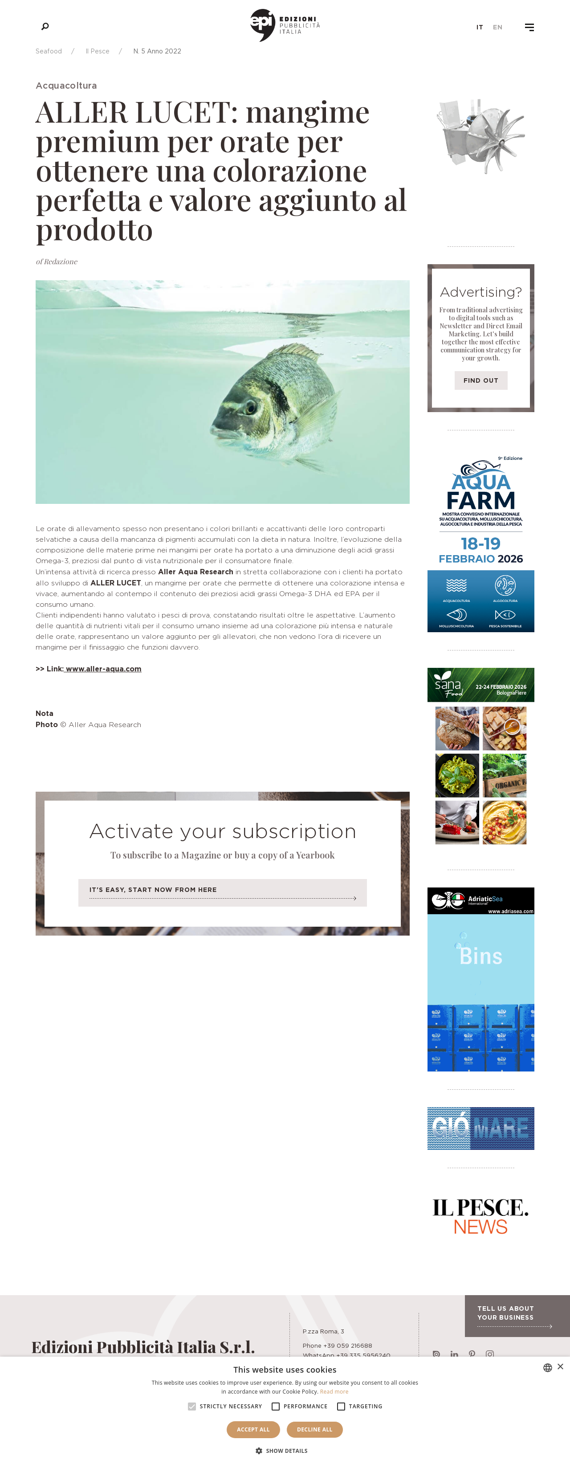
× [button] (560, 1367)
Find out (481, 380)
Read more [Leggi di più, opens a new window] (334, 1391)
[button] (285, 1451)
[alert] (285, 1412)
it (480, 27)
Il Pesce (98, 51)
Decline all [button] (315, 1429)
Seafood (49, 51)
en (498, 27)
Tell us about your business (514, 1316)
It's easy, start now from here (223, 895)
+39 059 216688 (347, 1345)
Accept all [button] (253, 1429)
